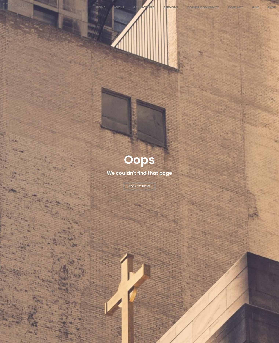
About (119, 7)
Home (100, 7)
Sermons (171, 7)
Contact (235, 7)
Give (255, 7)
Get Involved (144, 7)
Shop (272, 7)
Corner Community (203, 7)
